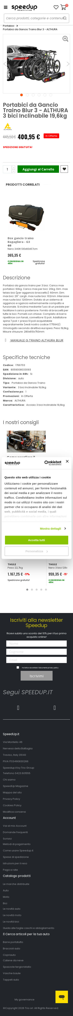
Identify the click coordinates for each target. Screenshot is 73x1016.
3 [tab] (33, 94)
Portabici (8, 26)
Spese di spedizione (16, 857)
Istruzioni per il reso (15, 863)
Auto (6, 890)
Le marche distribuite (16, 884)
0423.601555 (22, 773)
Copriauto (9, 955)
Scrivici (7, 838)
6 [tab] (50, 94)
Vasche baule (12, 973)
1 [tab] (21, 94)
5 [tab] (44, 94)
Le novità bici (11, 921)
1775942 (54, 324)
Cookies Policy (12, 805)
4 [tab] (39, 94)
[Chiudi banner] (67, 463)
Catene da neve (13, 960)
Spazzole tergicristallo (17, 967)
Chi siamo (9, 779)
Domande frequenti (15, 832)
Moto (6, 897)
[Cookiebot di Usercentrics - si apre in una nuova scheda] (45, 463)
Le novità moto (12, 915)
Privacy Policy (11, 799)
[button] (56, 7)
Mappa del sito (12, 792)
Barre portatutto (13, 942)
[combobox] (36, 18)
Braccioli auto (11, 948)
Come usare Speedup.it (18, 850)
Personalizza (37, 551)
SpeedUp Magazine (15, 786)
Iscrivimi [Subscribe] (37, 676)
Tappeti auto (11, 980)
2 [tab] (27, 94)
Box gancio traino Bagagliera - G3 (21, 240)
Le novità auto (11, 909)
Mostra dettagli (50, 528)
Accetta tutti (36, 540)
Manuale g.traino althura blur (33, 340)
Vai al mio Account (14, 826)
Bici (5, 903)
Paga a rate (10, 870)
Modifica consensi (14, 812)
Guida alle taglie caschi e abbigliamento (28, 928)
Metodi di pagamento (17, 844)
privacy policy (53, 668)
